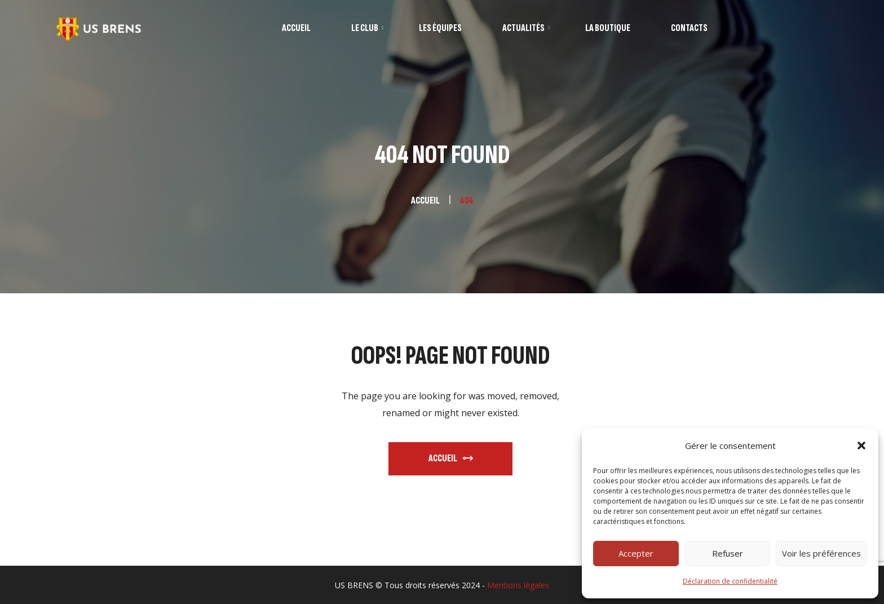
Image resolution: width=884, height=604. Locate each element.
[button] (861, 445)
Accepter (635, 553)
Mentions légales (518, 585)
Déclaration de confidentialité (730, 581)
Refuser (727, 553)
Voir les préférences (821, 553)
